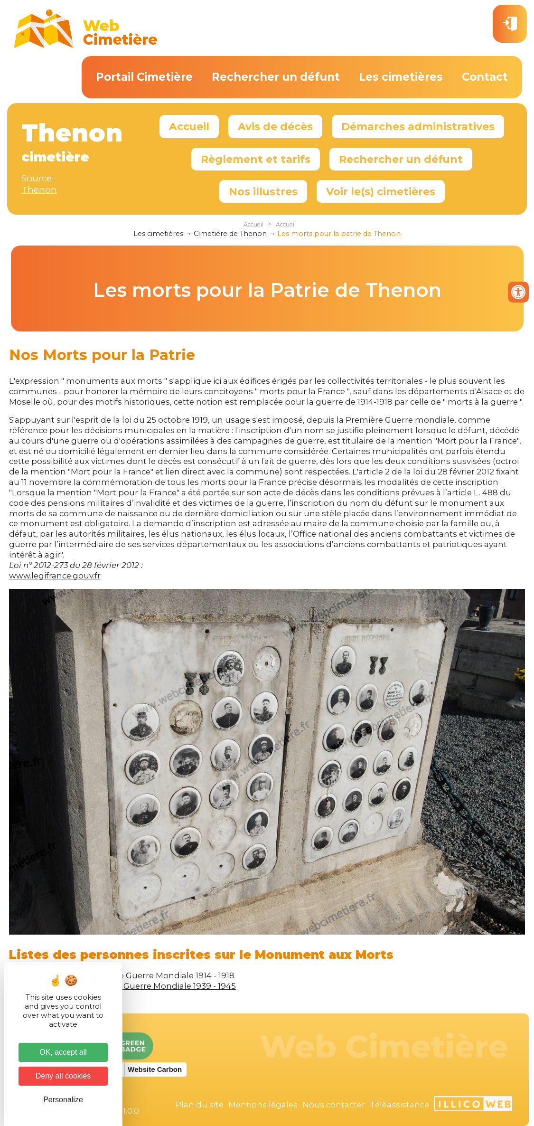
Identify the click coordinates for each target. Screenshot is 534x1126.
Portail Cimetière (144, 77)
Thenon (39, 189)
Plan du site (200, 1104)
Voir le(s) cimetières (380, 191)
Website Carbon (155, 1069)
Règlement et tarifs (255, 159)
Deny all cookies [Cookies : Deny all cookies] (63, 1076)
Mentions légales (263, 1104)
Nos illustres (263, 191)
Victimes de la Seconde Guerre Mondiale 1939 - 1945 (132, 986)
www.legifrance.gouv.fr (55, 575)
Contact (485, 77)
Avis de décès (275, 126)
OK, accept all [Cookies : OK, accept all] (63, 1052)
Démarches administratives (418, 126)
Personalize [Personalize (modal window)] (63, 1100)
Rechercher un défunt (276, 77)
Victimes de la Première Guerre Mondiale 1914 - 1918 (131, 975)
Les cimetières (401, 77)
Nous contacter (333, 1104)
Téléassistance (399, 1104)
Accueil (189, 126)
